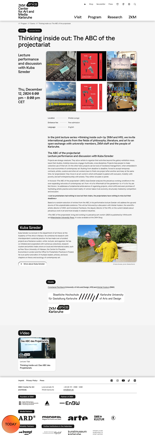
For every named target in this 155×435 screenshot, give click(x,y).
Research (115, 17)
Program (94, 17)
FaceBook (112, 380)
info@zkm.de (68, 390)
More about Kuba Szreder (34, 264)
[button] (91, 81)
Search (135, 4)
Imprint (21, 380)
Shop (91, 4)
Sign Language (123, 4)
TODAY (11, 424)
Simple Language (118, 4)
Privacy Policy (32, 380)
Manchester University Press (62, 218)
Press (111, 4)
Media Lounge (73, 118)
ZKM (132, 17)
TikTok (129, 380)
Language (129, 4)
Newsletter (100, 4)
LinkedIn (135, 380)
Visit (78, 17)
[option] (37, 354)
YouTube (123, 380)
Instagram (118, 380)
